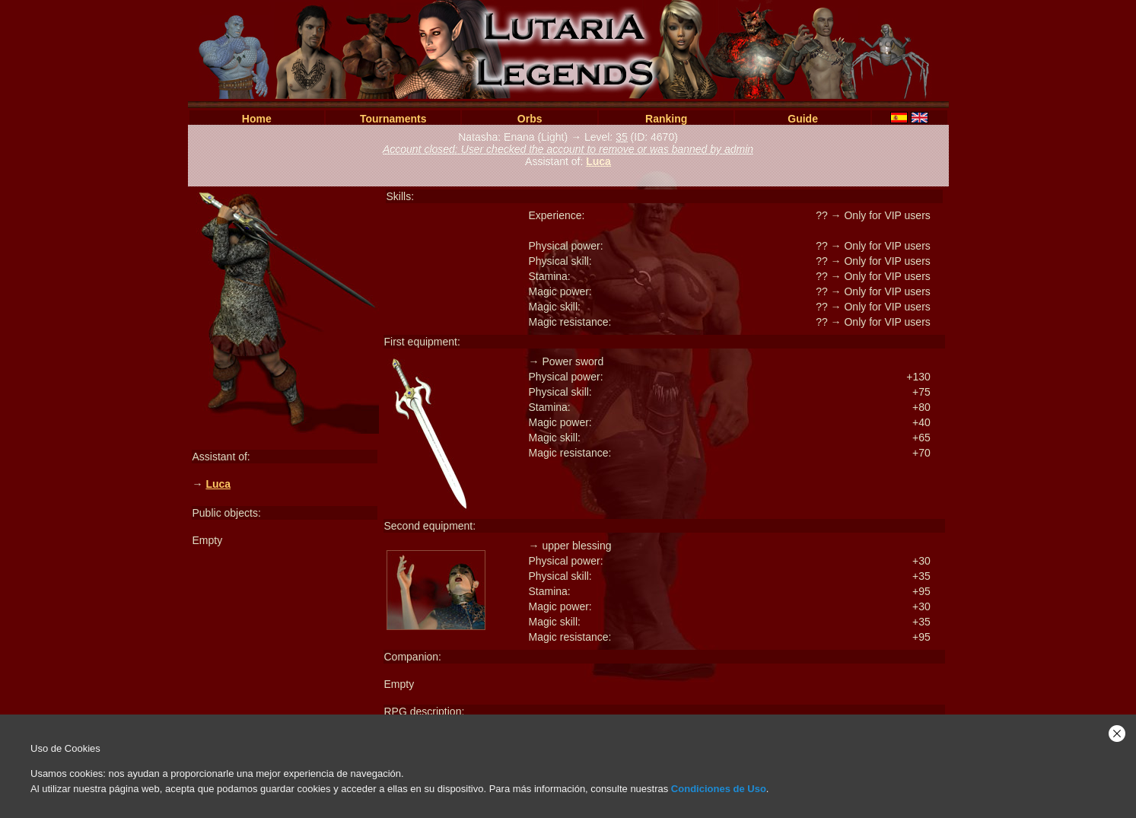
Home (257, 119)
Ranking (666, 119)
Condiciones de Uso (718, 788)
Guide (803, 119)
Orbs (530, 119)
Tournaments (393, 119)
